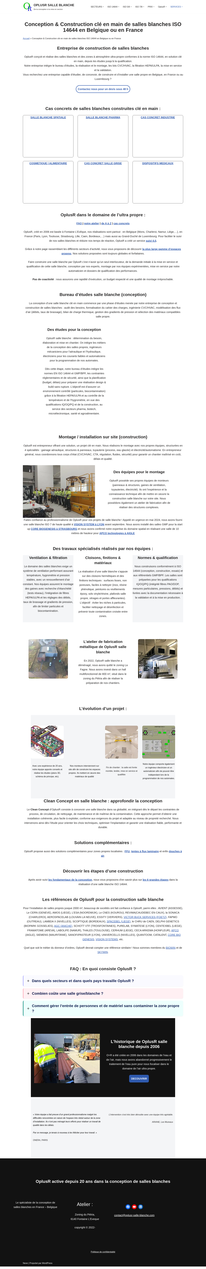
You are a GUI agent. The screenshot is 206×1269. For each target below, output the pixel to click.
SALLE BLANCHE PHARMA (103, 117)
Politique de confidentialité (103, 1254)
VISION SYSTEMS (107, 941)
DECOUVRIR (139, 1080)
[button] (103, 6)
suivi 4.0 (151, 241)
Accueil (26, 38)
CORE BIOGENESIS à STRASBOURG (54, 530)
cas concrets (122, 223)
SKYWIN (102, 954)
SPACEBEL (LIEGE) (118, 923)
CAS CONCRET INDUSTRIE (158, 117)
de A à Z (106, 223)
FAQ (79, 223)
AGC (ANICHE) (63, 928)
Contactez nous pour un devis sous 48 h (103, 89)
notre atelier (91, 223)
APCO (175, 932)
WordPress (47, 1266)
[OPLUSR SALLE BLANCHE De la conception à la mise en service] (48, 6)
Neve (25, 1266)
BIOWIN (171, 949)
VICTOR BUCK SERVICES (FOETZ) (145, 919)
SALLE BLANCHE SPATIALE (48, 117)
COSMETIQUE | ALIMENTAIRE (48, 163)
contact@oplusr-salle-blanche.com (134, 1217)
